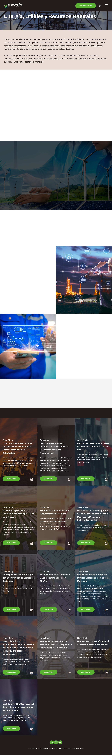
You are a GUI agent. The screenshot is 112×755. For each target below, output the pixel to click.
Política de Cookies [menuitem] (78, 748)
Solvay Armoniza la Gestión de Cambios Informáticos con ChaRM (55, 578)
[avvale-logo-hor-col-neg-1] (13, 6)
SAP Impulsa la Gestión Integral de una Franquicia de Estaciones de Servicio (19, 578)
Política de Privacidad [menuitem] (64, 748)
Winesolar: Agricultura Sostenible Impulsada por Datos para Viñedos (18, 513)
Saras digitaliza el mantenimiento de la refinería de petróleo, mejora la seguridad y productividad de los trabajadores (18, 647)
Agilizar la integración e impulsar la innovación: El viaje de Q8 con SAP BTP (93, 446)
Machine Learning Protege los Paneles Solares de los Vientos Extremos (92, 578)
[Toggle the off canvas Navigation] (106, 5)
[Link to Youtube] (60, 742)
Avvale (35, 748)
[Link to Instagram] (56, 742)
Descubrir (11, 479)
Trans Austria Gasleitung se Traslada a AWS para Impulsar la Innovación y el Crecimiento (56, 644)
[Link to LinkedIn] (52, 742)
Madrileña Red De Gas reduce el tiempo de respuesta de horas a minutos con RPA (18, 707)
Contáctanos (85, 6)
